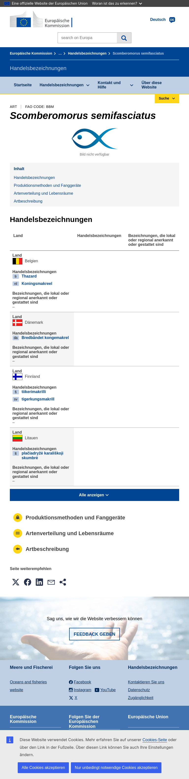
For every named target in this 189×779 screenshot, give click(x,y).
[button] (16, 582)
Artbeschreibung (28, 201)
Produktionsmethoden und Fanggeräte (47, 185)
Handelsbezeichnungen (87, 53)
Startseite (23, 85)
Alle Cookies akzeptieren (43, 767)
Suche (124, 38)
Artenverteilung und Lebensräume (43, 193)
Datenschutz (139, 690)
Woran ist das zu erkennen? (117, 3)
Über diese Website (152, 85)
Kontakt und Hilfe (109, 85)
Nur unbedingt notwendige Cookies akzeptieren (116, 767)
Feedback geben (94, 634)
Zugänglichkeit (140, 698)
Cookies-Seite (154, 740)
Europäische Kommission (31, 53)
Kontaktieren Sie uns (146, 682)
